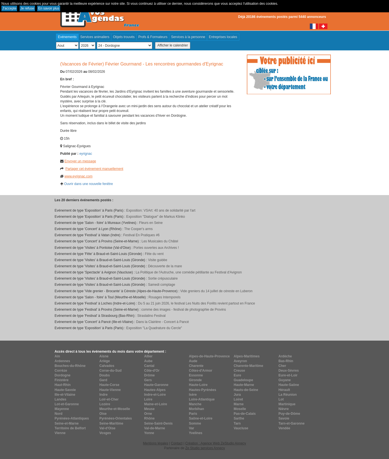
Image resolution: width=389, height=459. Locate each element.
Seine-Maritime (111, 423)
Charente (196, 366)
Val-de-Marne (154, 428)
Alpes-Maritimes (247, 356)
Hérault (284, 390)
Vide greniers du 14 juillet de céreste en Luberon (216, 291)
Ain (57, 356)
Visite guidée (157, 260)
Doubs (104, 375)
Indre (103, 395)
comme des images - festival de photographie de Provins (183, 310)
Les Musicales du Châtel (160, 241)
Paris (193, 414)
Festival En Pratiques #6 (141, 235)
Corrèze (61, 371)
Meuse (149, 409)
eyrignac (85, 154)
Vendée (284, 428)
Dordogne (63, 375)
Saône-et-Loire (200, 418)
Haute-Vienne (110, 390)
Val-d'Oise (107, 428)
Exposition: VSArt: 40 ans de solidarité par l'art (160, 210)
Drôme (149, 375)
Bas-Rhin (285, 361)
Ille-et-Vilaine (65, 395)
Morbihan (196, 409)
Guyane (284, 380)
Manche (195, 404)
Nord (58, 414)
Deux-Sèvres (288, 371)
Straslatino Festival (151, 316)
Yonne (149, 433)
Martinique (287, 404)
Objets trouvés (124, 37)
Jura (237, 395)
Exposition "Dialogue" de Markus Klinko (155, 217)
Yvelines (195, 433)
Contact (176, 443)
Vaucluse (241, 428)
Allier (148, 356)
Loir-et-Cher (109, 399)
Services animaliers (94, 37)
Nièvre (283, 409)
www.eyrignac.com (78, 176)
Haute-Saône (288, 385)
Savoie (283, 418)
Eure (237, 375)
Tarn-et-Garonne (291, 423)
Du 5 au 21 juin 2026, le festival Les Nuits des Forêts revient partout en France (196, 303)
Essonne (196, 375)
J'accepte (9, 8)
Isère (193, 395)
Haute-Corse (109, 385)
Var (191, 428)
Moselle (240, 409)
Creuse (239, 371)
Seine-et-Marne (67, 423)
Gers (148, 380)
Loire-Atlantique (202, 399)
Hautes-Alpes (155, 390)
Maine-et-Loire (155, 404)
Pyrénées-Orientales (115, 418)
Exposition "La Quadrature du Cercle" (154, 328)
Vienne (60, 433)
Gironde (195, 380)
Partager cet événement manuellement (94, 169)
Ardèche (285, 356)
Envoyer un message (80, 161)
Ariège (104, 361)
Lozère (104, 404)
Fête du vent (154, 254)
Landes (60, 399)
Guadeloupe (243, 380)
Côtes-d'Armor (200, 371)
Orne (148, 414)
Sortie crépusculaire (163, 278)
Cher (282, 366)
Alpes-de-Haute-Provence (209, 356)
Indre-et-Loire (155, 395)
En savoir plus (48, 8)
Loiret (238, 399)
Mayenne (62, 409)
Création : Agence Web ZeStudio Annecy (215, 443)
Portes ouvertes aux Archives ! (156, 248)
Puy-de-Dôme (289, 414)
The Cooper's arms (138, 229)
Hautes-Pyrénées (202, 390)
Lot (281, 399)
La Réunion (287, 395)
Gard (103, 380)
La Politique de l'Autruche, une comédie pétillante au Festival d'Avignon (189, 272)
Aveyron (240, 361)
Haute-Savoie (65, 390)
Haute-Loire (198, 385)
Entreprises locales (223, 37)
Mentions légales (155, 443)
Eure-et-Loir (287, 375)
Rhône (149, 418)
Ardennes (62, 361)
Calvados (106, 366)
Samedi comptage (161, 285)
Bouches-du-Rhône (70, 366)
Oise (103, 414)
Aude (193, 361)
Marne (238, 404)
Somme (195, 423)
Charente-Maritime (248, 366)
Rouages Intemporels (165, 297)
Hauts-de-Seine (246, 390)
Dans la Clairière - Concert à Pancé (162, 322)
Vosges (105, 433)
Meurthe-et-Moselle (114, 409)
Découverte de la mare (165, 266)
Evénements (67, 37)
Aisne (104, 356)
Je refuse (27, 8)
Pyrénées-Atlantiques (72, 418)
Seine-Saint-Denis (158, 423)
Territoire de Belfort (70, 428)
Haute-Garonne (156, 385)
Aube (148, 361)
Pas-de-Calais (245, 414)
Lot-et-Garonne (67, 404)
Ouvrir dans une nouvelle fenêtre (88, 184)
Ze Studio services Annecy (205, 448)
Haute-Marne (244, 385)
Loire (148, 399)
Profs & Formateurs (152, 37)
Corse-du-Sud (110, 371)
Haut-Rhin (63, 385)
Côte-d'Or (152, 371)
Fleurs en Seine (151, 223)
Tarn (237, 423)
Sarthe (239, 418)
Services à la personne (188, 37)
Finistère (62, 380)
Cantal (149, 366)
